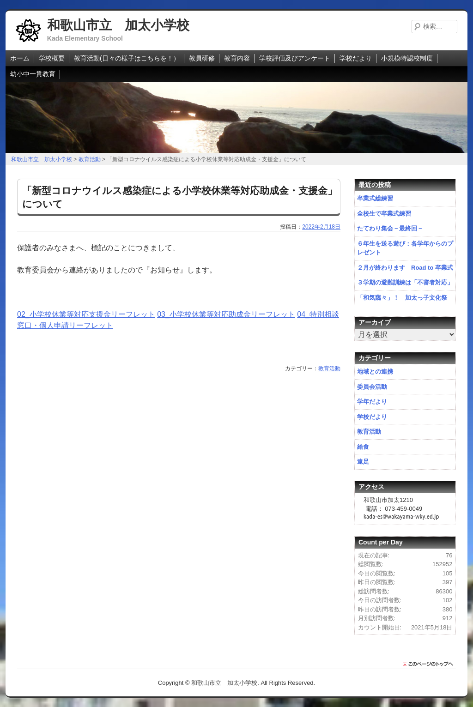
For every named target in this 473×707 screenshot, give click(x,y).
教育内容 (237, 58)
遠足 (363, 461)
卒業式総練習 (375, 198)
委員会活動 (372, 386)
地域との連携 (375, 371)
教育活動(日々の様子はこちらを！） (127, 58)
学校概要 (52, 58)
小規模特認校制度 (407, 58)
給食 (363, 446)
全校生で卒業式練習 (384, 213)
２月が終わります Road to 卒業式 (405, 267)
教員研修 (202, 58)
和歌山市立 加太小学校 (118, 25)
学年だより (372, 401)
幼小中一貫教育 (32, 74)
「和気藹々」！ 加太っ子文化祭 (402, 297)
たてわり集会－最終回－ (390, 228)
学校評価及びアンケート (294, 58)
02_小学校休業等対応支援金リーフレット (86, 314)
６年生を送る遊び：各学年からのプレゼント (405, 248)
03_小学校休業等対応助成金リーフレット (226, 314)
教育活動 (329, 368)
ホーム (20, 58)
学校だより (356, 58)
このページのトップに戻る (430, 664)
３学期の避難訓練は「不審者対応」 (405, 282)
